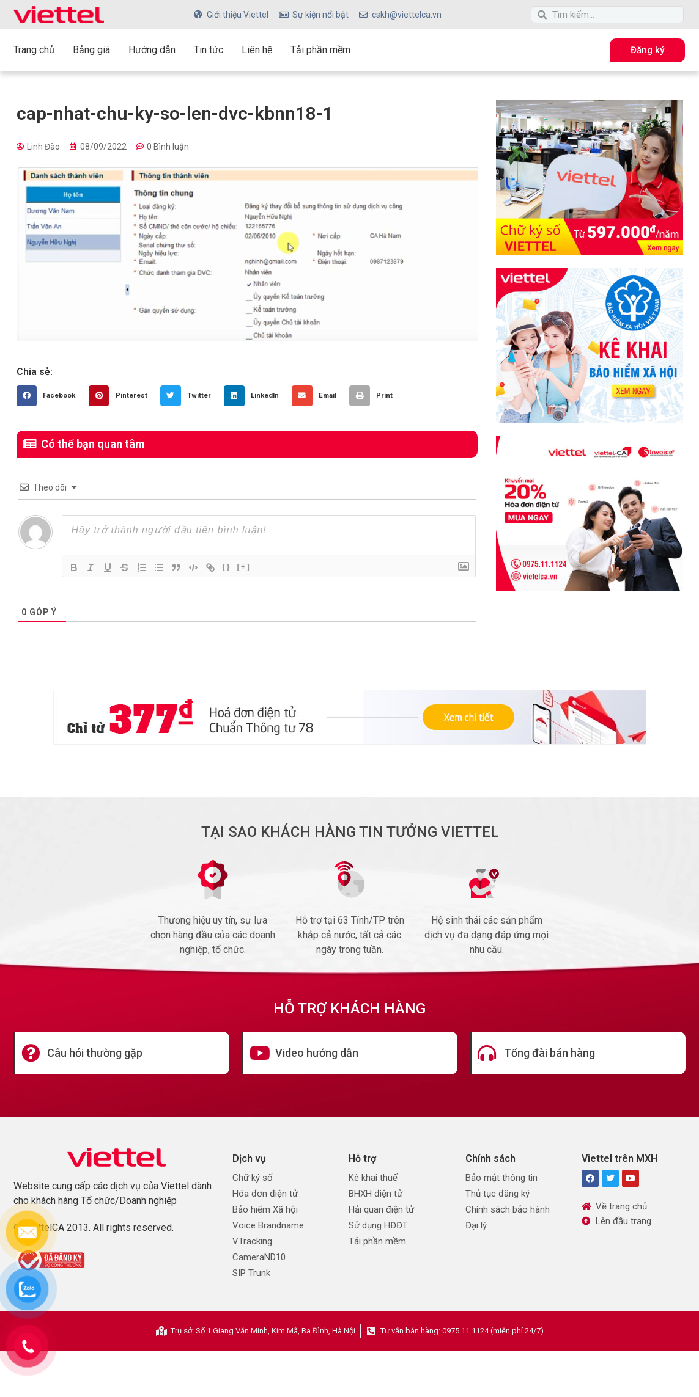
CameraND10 (259, 1257)
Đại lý (476, 1225)
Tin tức (208, 50)
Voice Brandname (268, 1225)
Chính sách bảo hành (507, 1209)
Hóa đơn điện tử (265, 1193)
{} (227, 566)
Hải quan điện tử (381, 1209)
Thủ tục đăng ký (497, 1193)
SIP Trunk (251, 1273)
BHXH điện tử (375, 1193)
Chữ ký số (252, 1177)
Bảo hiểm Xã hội (265, 1209)
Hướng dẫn (152, 50)
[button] (50, 395)
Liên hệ (257, 50)
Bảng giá (91, 50)
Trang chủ (33, 50)
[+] (244, 566)
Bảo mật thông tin (501, 1177)
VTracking (252, 1241)
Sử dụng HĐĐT (378, 1225)
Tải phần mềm (320, 50)
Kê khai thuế (373, 1177)
